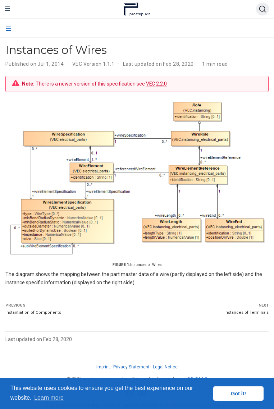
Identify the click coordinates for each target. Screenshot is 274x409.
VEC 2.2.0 (156, 84)
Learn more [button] (49, 398)
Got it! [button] (238, 393)
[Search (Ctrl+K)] (262, 9)
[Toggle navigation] (7, 9)
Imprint (103, 366)
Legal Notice (165, 366)
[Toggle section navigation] (8, 29)
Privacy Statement (131, 366)
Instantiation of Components (33, 312)
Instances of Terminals (246, 312)
